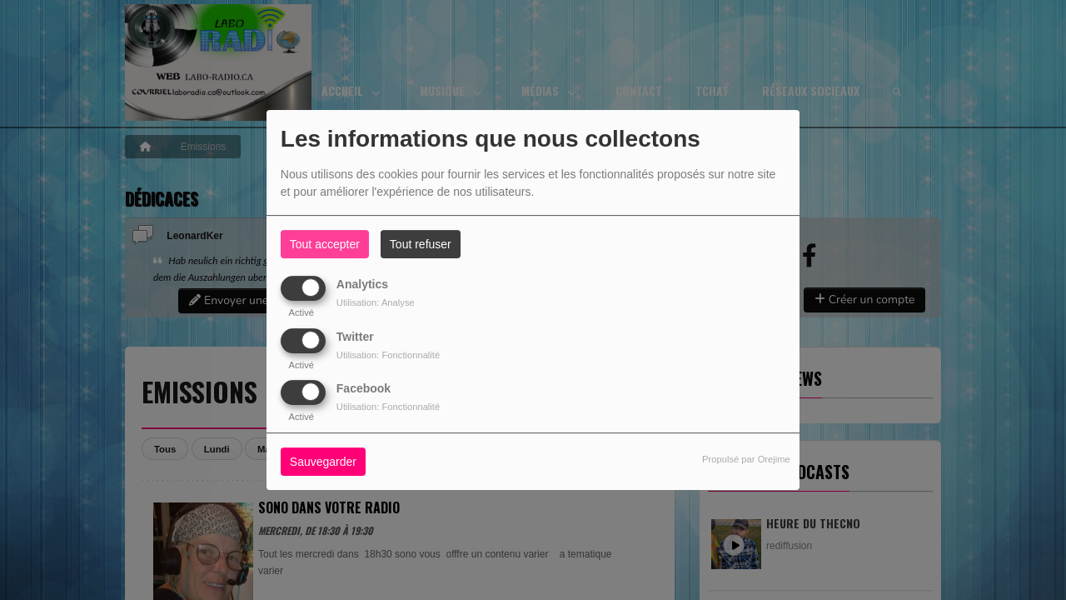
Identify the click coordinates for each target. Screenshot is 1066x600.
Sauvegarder (323, 461)
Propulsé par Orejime (746, 459)
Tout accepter (325, 244)
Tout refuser (420, 244)
